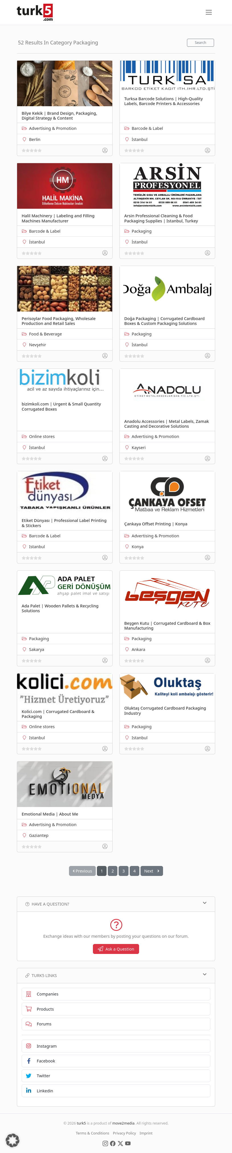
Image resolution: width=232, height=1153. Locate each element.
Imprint (146, 1133)
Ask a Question (116, 949)
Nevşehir (37, 344)
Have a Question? (116, 904)
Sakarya (36, 649)
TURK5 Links (116, 975)
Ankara (138, 649)
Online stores (42, 436)
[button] (12, 1140)
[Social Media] (105, 1143)
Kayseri (139, 447)
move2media (123, 1123)
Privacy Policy (124, 1133)
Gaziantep (38, 835)
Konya (138, 546)
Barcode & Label (147, 128)
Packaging (142, 231)
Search (200, 42)
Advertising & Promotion (52, 128)
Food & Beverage (45, 334)
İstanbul (139, 139)
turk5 (81, 1123)
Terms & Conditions (92, 1133)
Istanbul (37, 546)
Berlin (34, 139)
